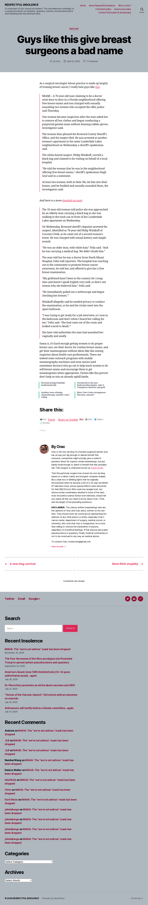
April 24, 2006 (73, 61)
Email (21, 598)
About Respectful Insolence (102, 5)
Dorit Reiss (11, 799)
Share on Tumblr (68, 419)
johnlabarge (12, 809)
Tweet (51, 419)
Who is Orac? (124, 5)
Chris (8, 789)
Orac (58, 61)
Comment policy (103, 9)
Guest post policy (122, 9)
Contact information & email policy (114, 12)
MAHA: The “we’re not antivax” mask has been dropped (37, 649)
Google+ (34, 598)
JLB (7, 740)
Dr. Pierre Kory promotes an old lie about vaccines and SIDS (40, 685)
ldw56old (10, 779)
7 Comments (92, 61)
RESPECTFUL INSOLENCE (21, 4)
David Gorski (97, 468)
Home (83, 5)
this (97, 87)
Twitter (9, 598)
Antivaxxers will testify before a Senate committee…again (39, 708)
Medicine (74, 29)
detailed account (72, 200)
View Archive (58, 546)
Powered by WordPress (53, 898)
